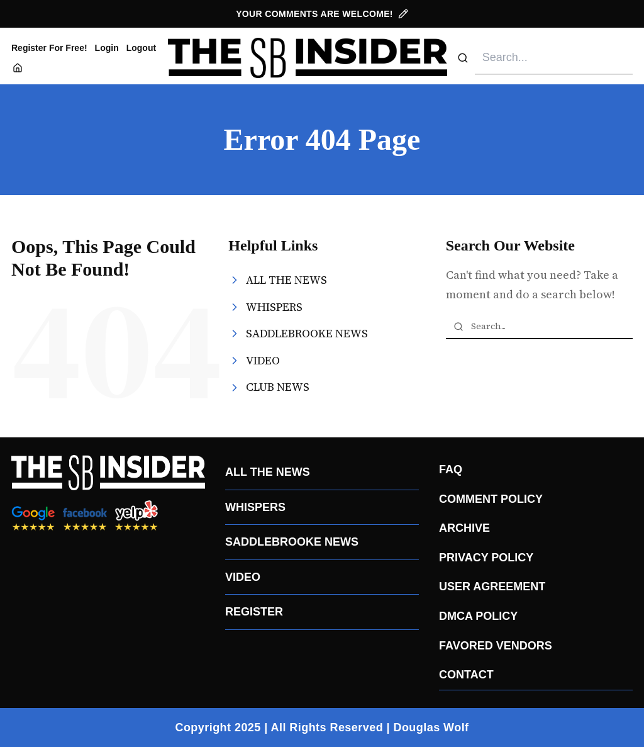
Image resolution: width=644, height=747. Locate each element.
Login (107, 48)
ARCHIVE (464, 528)
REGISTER (254, 611)
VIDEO (242, 577)
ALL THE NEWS (267, 472)
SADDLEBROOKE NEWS (291, 542)
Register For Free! (49, 48)
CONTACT (466, 674)
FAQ (450, 469)
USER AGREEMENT (492, 586)
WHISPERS (255, 507)
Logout (141, 48)
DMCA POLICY (478, 616)
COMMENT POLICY (491, 499)
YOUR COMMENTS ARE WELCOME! (322, 14)
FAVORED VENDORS (495, 645)
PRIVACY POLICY (486, 557)
